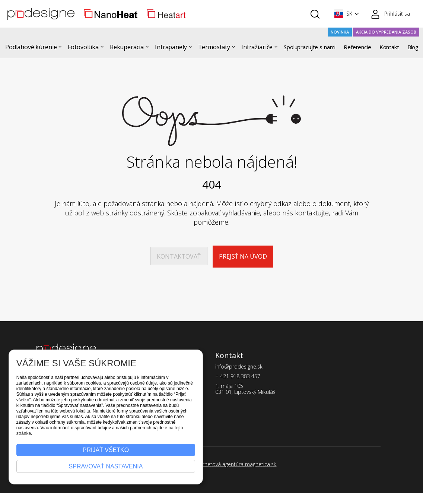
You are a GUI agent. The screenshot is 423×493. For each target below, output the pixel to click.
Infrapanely (171, 47)
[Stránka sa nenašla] (211, 120)
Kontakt (389, 47)
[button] (345, 13)
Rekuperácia (127, 47)
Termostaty (214, 47)
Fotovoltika (83, 47)
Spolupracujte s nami (309, 47)
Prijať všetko (106, 450)
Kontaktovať (179, 256)
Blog (413, 47)
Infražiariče (257, 47)
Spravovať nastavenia (106, 466)
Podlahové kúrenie (31, 47)
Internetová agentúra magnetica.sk (235, 464)
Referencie (357, 47)
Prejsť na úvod (243, 256)
